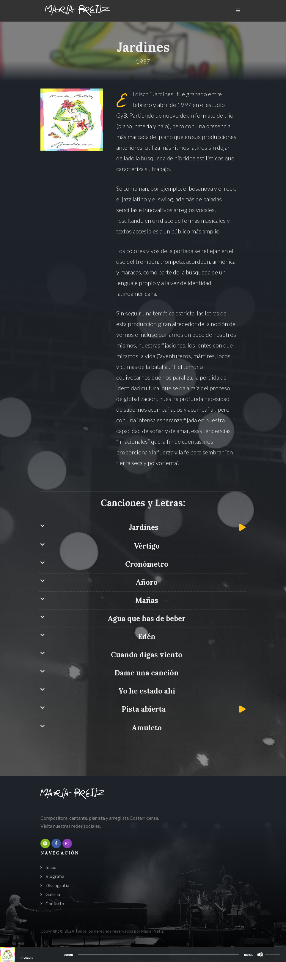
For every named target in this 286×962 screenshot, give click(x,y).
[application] (143, 954)
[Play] (7, 955)
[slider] (158, 954)
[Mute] (260, 955)
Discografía (57, 885)
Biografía (55, 876)
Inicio (50, 867)
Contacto (54, 903)
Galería (52, 894)
